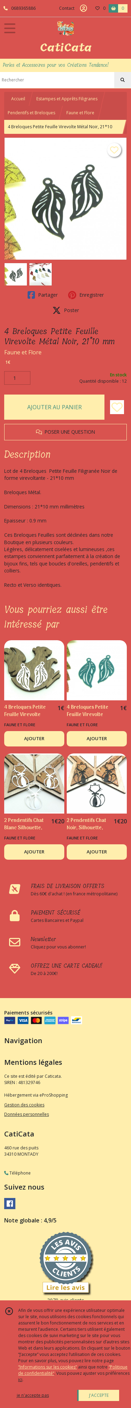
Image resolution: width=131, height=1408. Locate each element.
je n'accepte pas (33, 1395)
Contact (66, 8)
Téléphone (17, 1173)
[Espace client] (83, 8)
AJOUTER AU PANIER (54, 407)
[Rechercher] (122, 80)
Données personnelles (26, 1114)
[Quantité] (17, 378)
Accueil (18, 99)
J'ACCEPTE (99, 1395)
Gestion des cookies (24, 1105)
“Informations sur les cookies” (47, 1367)
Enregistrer (86, 295)
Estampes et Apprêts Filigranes (66, 99)
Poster (65, 310)
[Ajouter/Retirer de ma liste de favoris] (117, 407)
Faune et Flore (80, 113)
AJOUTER (34, 738)
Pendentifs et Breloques (31, 113)
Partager (43, 295)
